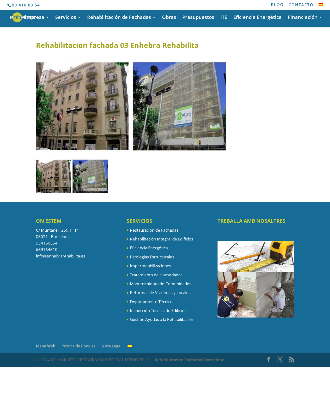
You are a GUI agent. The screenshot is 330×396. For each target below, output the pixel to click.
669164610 (46, 249)
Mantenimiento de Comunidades (160, 283)
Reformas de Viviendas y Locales (160, 292)
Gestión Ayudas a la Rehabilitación (161, 319)
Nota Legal (111, 346)
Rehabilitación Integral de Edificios (161, 239)
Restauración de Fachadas (154, 230)
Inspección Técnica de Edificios (158, 310)
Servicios (65, 18)
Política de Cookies (78, 346)
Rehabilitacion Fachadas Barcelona (189, 360)
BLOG (277, 5)
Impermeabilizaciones (150, 265)
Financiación (303, 18)
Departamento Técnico (151, 301)
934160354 (46, 243)
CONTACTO (301, 5)
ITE (223, 18)
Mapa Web (45, 346)
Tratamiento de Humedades (156, 275)
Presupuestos (198, 18)
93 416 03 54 (26, 5)
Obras (169, 18)
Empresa (34, 18)
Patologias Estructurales (152, 257)
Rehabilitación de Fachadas (119, 18)
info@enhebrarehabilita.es (60, 256)
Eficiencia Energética (257, 18)
